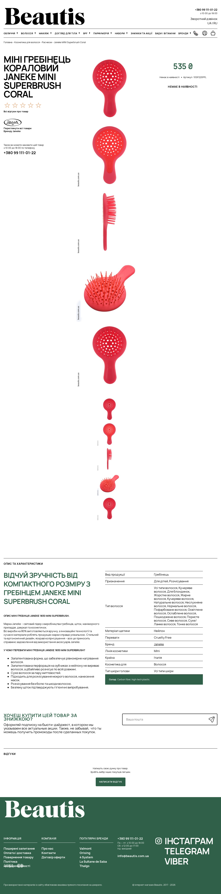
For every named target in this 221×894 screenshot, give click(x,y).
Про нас (47, 849)
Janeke (159, 644)
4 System (86, 857)
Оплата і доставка (17, 853)
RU (215, 23)
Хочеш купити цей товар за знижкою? (40, 717)
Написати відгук (110, 781)
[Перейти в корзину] (213, 33)
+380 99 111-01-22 (206, 9)
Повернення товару (18, 857)
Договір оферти (53, 857)
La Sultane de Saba (93, 862)
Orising (85, 853)
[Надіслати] (212, 719)
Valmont (86, 849)
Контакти (49, 853)
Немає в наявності (183, 86)
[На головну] (45, 24)
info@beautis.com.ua (133, 856)
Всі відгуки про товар (16, 111)
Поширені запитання (19, 849)
